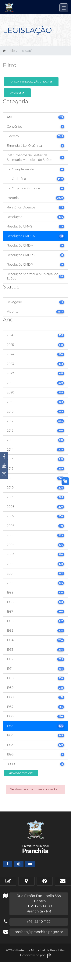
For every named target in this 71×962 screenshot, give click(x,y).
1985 (17, 92)
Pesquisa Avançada (21, 773)
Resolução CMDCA (31, 81)
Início (9, 51)
